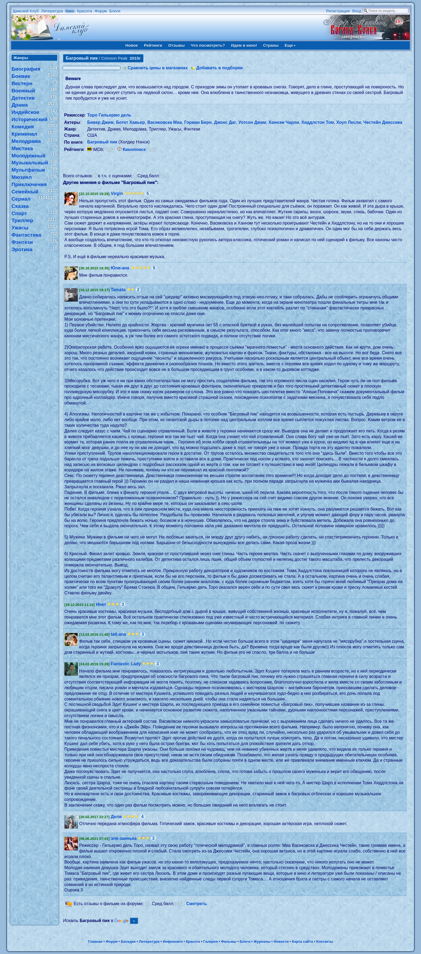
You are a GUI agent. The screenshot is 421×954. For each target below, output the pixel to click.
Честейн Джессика (382, 122)
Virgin (117, 193)
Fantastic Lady (126, 664)
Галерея (210, 941)
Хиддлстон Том (317, 122)
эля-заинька (124, 838)
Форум (101, 11)
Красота (84, 11)
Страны (271, 45)
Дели (116, 816)
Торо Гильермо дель (109, 115)
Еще (290, 45)
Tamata (118, 289)
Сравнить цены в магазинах (158, 68)
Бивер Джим (100, 122)
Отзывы (176, 45)
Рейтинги (153, 45)
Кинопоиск (134, 149)
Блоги (114, 11)
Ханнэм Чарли (283, 122)
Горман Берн (198, 122)
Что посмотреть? (208, 45)
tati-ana (118, 634)
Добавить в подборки (219, 68)
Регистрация (338, 11)
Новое (131, 45)
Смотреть (196, 903)
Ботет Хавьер (130, 122)
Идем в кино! (244, 45)
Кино (70, 11)
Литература (52, 11)
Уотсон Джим (252, 122)
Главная (95, 941)
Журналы (261, 941)
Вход (356, 11)
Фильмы (228, 941)
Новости (281, 941)
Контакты (324, 941)
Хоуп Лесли (348, 122)
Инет (101, 604)
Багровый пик (102, 142)
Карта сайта (302, 941)
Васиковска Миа (164, 122)
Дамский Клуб (26, 11)
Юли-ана (120, 268)
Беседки (128, 941)
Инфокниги (173, 941)
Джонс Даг (225, 122)
